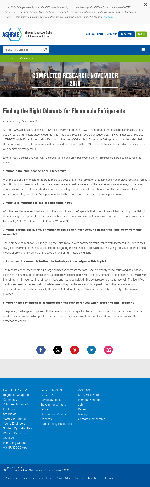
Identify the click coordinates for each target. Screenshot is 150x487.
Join (87, 34)
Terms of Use (45, 478)
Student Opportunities (17, 428)
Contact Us (11, 478)
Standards (9, 414)
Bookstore (126, 34)
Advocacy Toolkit (51, 399)
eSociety (25, 58)
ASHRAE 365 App (15, 447)
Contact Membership (91, 419)
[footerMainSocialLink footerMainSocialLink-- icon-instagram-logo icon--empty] (108, 350)
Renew (82, 409)
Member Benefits (89, 399)
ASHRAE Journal (14, 419)
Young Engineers (14, 423)
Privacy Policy (63, 478)
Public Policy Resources (56, 424)
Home (10, 58)
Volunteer (97, 34)
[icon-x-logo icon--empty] (58, 350)
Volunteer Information (17, 404)
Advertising (93, 478)
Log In (141, 34)
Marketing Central (15, 443)
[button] (145, 5)
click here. (108, 16)
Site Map (108, 478)
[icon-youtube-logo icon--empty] (74, 350)
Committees (11, 399)
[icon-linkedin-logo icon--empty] (91, 350)
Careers (79, 478)
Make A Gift (111, 34)
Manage (83, 414)
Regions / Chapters (16, 395)
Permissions (28, 478)
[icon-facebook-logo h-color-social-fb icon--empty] (41, 350)
